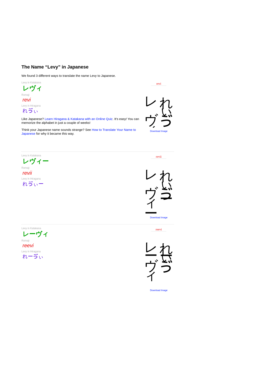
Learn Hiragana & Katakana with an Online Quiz (78, 119)
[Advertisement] (97, 30)
